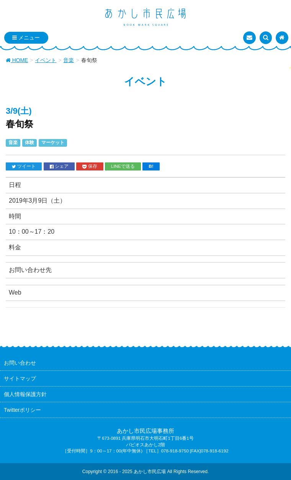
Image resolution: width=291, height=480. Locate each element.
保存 (89, 166)
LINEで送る (123, 166)
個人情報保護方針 (25, 394)
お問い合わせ (20, 363)
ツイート (24, 166)
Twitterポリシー (22, 410)
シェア (59, 166)
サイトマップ (20, 378)
